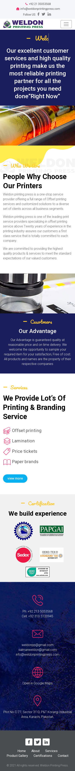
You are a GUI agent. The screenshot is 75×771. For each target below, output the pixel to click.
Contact (63, 756)
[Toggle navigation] (66, 24)
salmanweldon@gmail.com (37, 650)
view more (15, 478)
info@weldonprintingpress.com (37, 654)
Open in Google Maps (37, 683)
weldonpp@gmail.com (37, 645)
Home (21, 751)
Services (51, 751)
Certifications (43, 756)
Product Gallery (17, 756)
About (35, 751)
